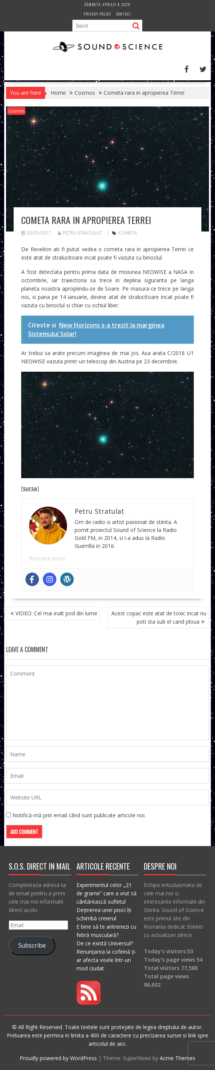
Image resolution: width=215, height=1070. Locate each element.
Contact (123, 14)
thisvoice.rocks (47, 558)
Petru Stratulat (80, 233)
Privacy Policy (97, 14)
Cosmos (16, 111)
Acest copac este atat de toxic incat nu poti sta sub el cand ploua (158, 617)
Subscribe (32, 945)
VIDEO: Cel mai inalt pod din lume (56, 613)
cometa (127, 233)
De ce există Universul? (104, 943)
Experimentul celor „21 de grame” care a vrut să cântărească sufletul (106, 893)
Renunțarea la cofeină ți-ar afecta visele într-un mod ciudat (106, 960)
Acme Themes (177, 1058)
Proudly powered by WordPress (58, 1058)
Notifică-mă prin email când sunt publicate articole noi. (79, 815)
